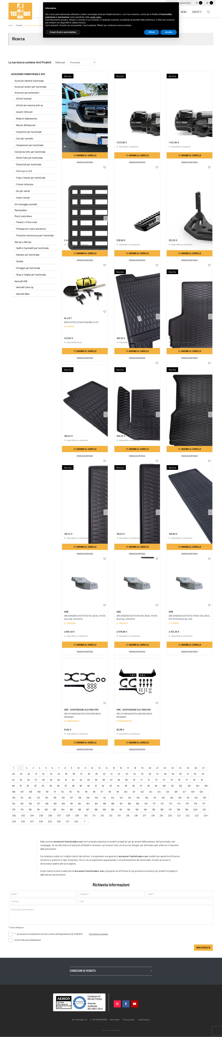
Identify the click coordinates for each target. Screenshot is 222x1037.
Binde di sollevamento (26, 118)
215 (127, 815)
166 (112, 803)
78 (194, 779)
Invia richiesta (203, 947)
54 (13, 779)
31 (36, 773)
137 (71, 797)
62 (73, 779)
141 (104, 797)
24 (180, 767)
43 (127, 773)
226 (23, 821)
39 (96, 773)
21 (157, 767)
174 (178, 803)
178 (13, 809)
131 (22, 797)
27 (203, 767)
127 (184, 791)
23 (172, 767)
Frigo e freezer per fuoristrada (30, 177)
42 (119, 773)
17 (128, 767)
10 (78, 767)
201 (204, 809)
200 (195, 809)
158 (46, 803)
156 (30, 803)
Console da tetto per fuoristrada (30, 151)
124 (159, 791)
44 (134, 773)
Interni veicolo (22, 197)
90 (88, 785)
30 (28, 773)
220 (170, 815)
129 (201, 791)
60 (58, 779)
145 (138, 797)
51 (188, 773)
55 (21, 779)
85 (51, 785)
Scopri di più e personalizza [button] (63, 32)
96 (133, 785)
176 (195, 803)
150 (180, 797)
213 (110, 815)
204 (32, 815)
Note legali (114, 1019)
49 (173, 773)
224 (206, 815)
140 (96, 797)
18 (135, 767)
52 (195, 773)
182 (46, 809)
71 (141, 779)
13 (99, 767)
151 (188, 797)
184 (62, 809)
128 (192, 791)
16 (121, 767)
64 (88, 779)
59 (51, 779)
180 (30, 809)
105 (206, 785)
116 (94, 791)
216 (136, 815)
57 (36, 779)
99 (156, 785)
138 (79, 797)
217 (144, 815)
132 (29, 797)
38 (89, 773)
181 (38, 809)
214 (119, 815)
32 (43, 773)
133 (38, 797)
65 (96, 779)
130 (13, 797)
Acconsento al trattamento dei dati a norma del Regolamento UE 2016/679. (61, 934)
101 (172, 785)
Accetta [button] (168, 32)
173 (170, 803)
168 (129, 803)
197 (170, 809)
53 (203, 773)
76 (179, 779)
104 (197, 785)
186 (79, 809)
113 (70, 791)
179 (21, 809)
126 (176, 791)
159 (55, 803)
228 (41, 821)
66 (104, 779)
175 (187, 803)
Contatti (196, 11)
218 (152, 815)
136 (63, 797)
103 (189, 785)
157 (38, 803)
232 (76, 821)
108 (30, 791)
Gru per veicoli (22, 190)
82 (28, 785)
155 (22, 803)
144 (129, 797)
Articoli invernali (23, 98)
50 (180, 773)
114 (78, 791)
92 (103, 785)
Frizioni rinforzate (24, 184)
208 (68, 815)
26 (196, 767)
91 (96, 785)
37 (81, 773)
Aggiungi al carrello (85, 155)
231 (67, 821)
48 (165, 773)
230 (59, 821)
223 (196, 815)
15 (114, 767)
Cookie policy (144, 1019)
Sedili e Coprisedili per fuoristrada (32, 247)
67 (111, 779)
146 (146, 797)
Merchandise (21, 210)
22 (165, 767)
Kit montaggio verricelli (26, 204)
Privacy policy (129, 1019)
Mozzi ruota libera (23, 216)
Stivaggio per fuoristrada (27, 267)
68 (119, 779)
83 (35, 785)
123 (150, 791)
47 (157, 773)
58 (43, 779)
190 (112, 809)
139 (87, 797)
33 (51, 773)
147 (154, 797)
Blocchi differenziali (25, 125)
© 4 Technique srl (79, 1019)
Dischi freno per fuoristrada (29, 157)
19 (142, 767)
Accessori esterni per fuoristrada (30, 86)
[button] (105, 95)
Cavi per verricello (24, 138)
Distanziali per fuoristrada (28, 164)
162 (79, 803)
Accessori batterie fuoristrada (29, 80)
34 (58, 773)
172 (162, 803)
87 (66, 785)
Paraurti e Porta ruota (26, 222)
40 (104, 773)
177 (203, 803)
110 (47, 791)
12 (92, 767)
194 (145, 809)
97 (141, 785)
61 (66, 779)
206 (50, 815)
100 (164, 785)
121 (134, 791)
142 (112, 797)
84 (43, 785)
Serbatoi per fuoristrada (27, 254)
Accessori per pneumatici (27, 92)
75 (171, 779)
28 (13, 773)
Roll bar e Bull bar (23, 242)
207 (59, 815)
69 (126, 779)
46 (150, 773)
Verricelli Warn (22, 293)
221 (178, 815)
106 (13, 791)
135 (54, 797)
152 (196, 797)
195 (153, 809)
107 (22, 791)
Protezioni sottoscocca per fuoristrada (34, 235)
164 (96, 803)
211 (94, 815)
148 (163, 797)
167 (121, 803)
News (183, 11)
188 (96, 809)
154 (13, 803)
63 (81, 779)
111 (55, 791)
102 (180, 785)
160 (63, 803)
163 (87, 803)
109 (38, 791)
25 (188, 767)
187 (87, 809)
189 (104, 809)
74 (164, 779)
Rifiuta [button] (152, 32)
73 (156, 779)
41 (111, 773)
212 (102, 815)
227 (32, 821)
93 (111, 785)
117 (102, 791)
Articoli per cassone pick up (29, 105)
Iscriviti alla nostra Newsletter (27, 940)
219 (161, 815)
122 (142, 791)
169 (137, 803)
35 (66, 773)
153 (204, 797)
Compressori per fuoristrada (29, 145)
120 (125, 791)
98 (148, 785)
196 (161, 809)
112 (62, 791)
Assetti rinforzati (24, 111)
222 (188, 815)
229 (50, 821)
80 (13, 785)
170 (146, 803)
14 (107, 767)
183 (54, 809)
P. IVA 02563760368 (98, 1019)
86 (58, 785)
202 (14, 815)
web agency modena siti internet (111, 1030)
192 (128, 809)
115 (86, 791)
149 (171, 797)
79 (202, 779)
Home (11, 25)
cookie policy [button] (95, 17)
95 (126, 785)
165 (104, 803)
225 (14, 821)
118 (109, 791)
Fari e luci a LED (23, 171)
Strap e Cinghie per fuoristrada (30, 274)
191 (120, 809)
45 (142, 773)
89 (81, 785)
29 (21, 773)
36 (74, 773)
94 (118, 785)
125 (167, 791)
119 (117, 791)
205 (41, 815)
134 (46, 797)
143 (121, 797)
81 (21, 785)
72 (149, 779)
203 (23, 815)
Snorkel (19, 261)
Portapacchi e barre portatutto (30, 228)
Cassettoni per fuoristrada (28, 131)
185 (71, 809)
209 (77, 815)
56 (28, 779)
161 (71, 803)
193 (136, 809)
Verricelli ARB (21, 281)
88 (73, 785)
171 (154, 803)
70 (134, 779)
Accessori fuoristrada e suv (27, 74)
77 (186, 779)
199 (186, 809)
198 (178, 809)
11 (85, 767)
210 (85, 815)
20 (150, 767)
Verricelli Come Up (24, 287)
